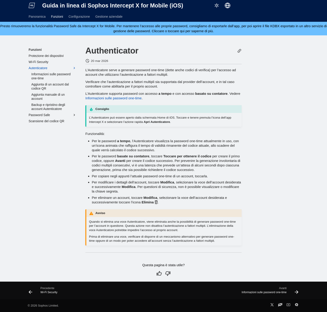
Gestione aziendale (109, 16)
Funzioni (57, 16)
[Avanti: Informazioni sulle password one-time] (268, 291)
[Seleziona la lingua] (227, 5)
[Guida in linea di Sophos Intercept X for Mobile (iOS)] (32, 5)
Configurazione (79, 16)
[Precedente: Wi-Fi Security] (44, 291)
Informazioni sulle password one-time (113, 98)
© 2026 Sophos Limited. (43, 305)
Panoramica (37, 16)
